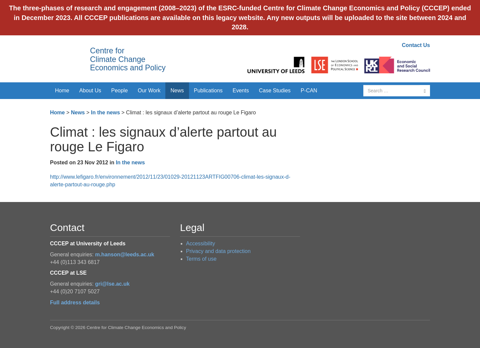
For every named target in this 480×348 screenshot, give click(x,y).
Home (62, 90)
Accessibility (200, 243)
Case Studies (275, 90)
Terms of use (201, 259)
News (177, 90)
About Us (90, 90)
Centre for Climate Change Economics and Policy (128, 59)
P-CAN (309, 90)
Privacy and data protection (218, 251)
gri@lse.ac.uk (112, 284)
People (119, 90)
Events (241, 90)
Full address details (75, 302)
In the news (105, 112)
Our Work (149, 90)
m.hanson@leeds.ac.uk (124, 254)
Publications (208, 90)
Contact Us (416, 45)
